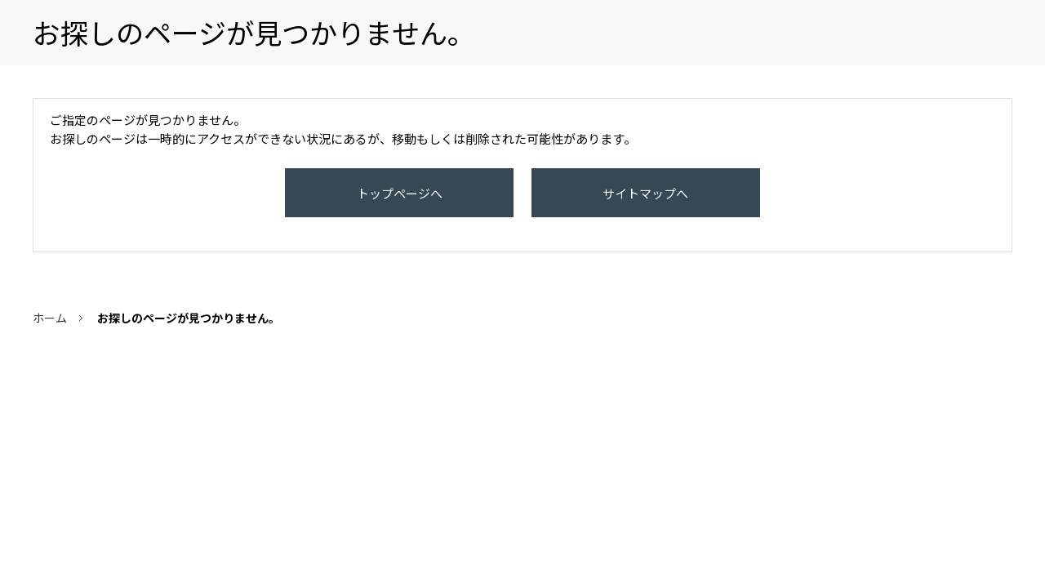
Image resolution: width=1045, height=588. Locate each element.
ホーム (50, 334)
